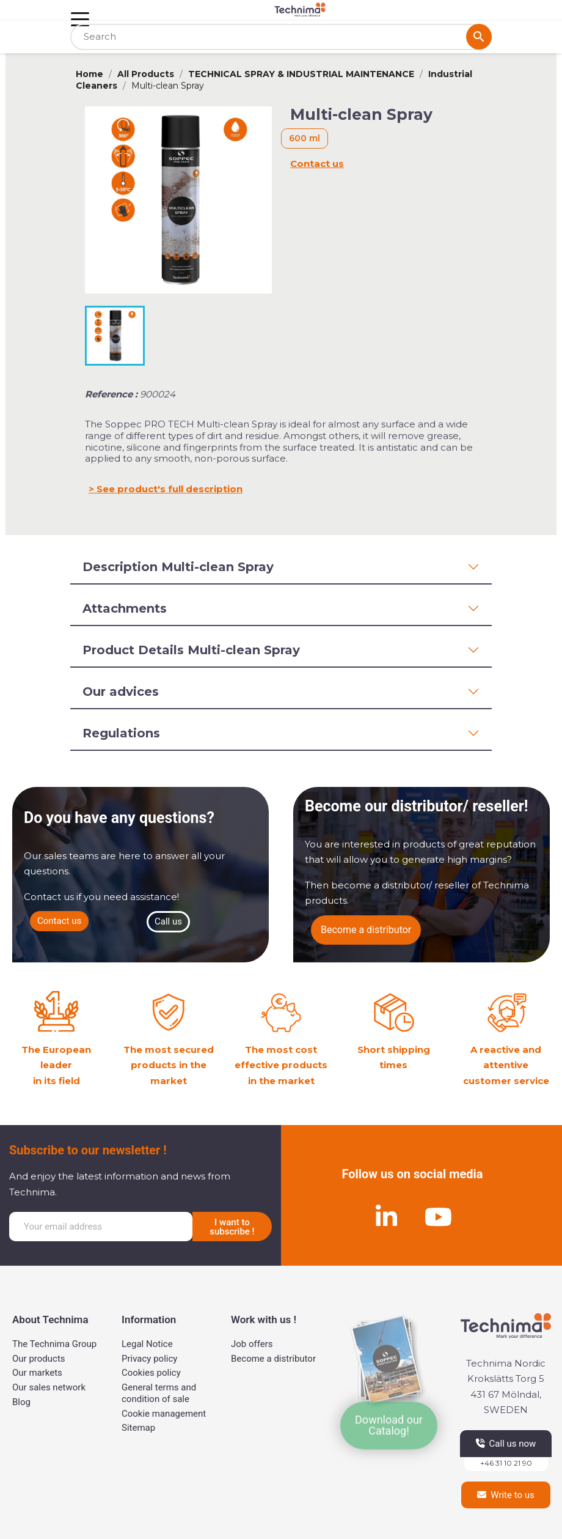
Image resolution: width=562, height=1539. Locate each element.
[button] (59, 921)
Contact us (317, 163)
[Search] (281, 37)
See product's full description (170, 489)
